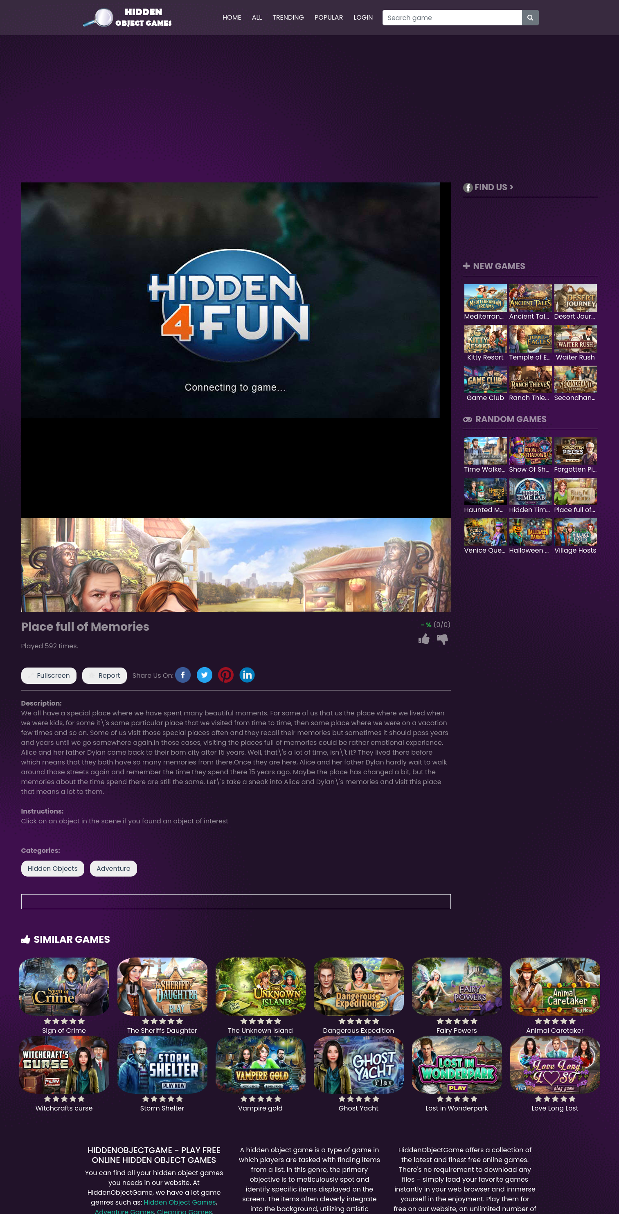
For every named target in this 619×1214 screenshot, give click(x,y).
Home (232, 17)
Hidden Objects (53, 868)
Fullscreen (53, 675)
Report (109, 675)
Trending (288, 17)
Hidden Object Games (180, 1202)
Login (363, 17)
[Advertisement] (309, 109)
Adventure (114, 868)
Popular (329, 17)
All (257, 17)
